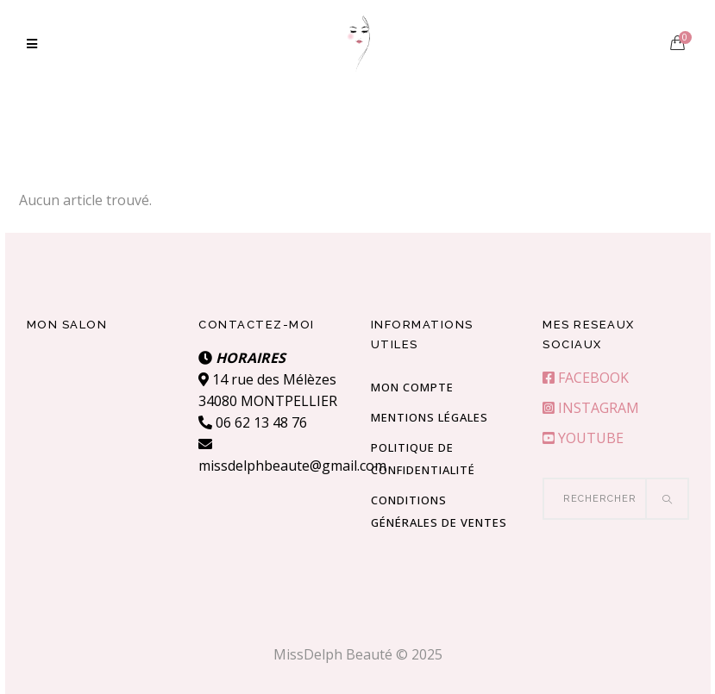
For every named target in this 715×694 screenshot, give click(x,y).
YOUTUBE (583, 437)
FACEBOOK (586, 377)
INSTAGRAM (591, 407)
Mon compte (412, 387)
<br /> (100, 412)
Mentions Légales (429, 417)
